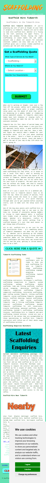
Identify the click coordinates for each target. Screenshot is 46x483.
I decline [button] (27, 469)
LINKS (23, 14)
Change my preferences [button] (27, 474)
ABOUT (28, 14)
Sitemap (5, 465)
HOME (19, 14)
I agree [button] (27, 464)
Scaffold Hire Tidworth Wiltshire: (18, 26)
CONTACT (33, 14)
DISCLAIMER (40, 14)
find (9, 416)
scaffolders (30, 260)
